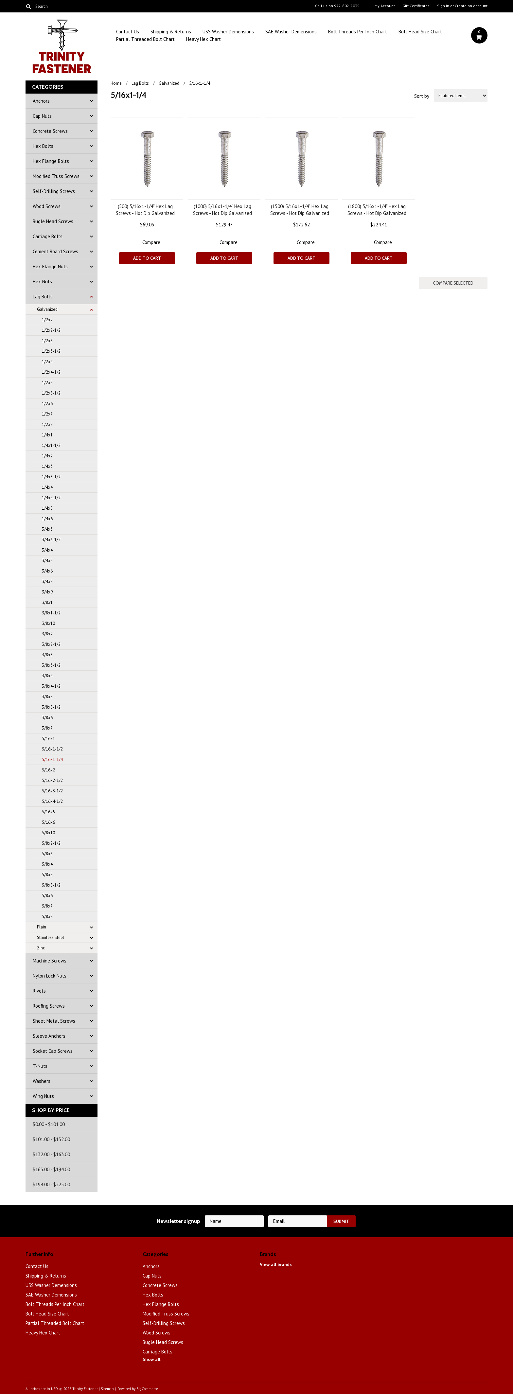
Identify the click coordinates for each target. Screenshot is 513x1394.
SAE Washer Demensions (291, 31)
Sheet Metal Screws (54, 1021)
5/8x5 (47, 874)
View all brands (276, 1264)
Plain (41, 927)
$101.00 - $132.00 (51, 1139)
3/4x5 (47, 560)
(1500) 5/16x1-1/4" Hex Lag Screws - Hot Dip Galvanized (299, 209)
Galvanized (47, 309)
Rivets (39, 991)
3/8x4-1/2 (51, 686)
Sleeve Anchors (49, 1036)
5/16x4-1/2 (52, 801)
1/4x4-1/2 (51, 498)
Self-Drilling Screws (54, 191)
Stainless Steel (50, 937)
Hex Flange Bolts (51, 161)
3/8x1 (47, 602)
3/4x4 (47, 550)
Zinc (41, 948)
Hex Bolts (43, 146)
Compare (151, 242)
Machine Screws (49, 961)
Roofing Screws (49, 1006)
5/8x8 (47, 916)
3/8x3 (47, 655)
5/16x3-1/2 (52, 791)
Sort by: (422, 96)
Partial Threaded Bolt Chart (145, 39)
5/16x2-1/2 (52, 780)
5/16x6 (48, 822)
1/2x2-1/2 (51, 330)
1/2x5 (47, 382)
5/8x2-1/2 (51, 843)
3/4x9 (47, 592)
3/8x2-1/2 (51, 644)
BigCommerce (147, 1388)
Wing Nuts (43, 1096)
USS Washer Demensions (228, 31)
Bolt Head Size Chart (420, 31)
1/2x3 (47, 341)
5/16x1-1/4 (52, 759)
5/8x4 (47, 864)
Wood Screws (47, 206)
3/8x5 (47, 696)
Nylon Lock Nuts (49, 976)
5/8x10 (48, 833)
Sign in (443, 6)
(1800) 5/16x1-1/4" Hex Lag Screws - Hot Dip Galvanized (376, 209)
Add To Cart (147, 258)
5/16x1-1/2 (52, 749)
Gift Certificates (416, 6)
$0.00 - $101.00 (49, 1124)
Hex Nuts (42, 281)
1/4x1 (47, 435)
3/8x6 (47, 717)
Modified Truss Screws (56, 176)
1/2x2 (47, 320)
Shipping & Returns (170, 31)
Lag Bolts (43, 296)
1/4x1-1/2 (51, 445)
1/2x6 (47, 403)
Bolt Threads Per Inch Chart (357, 31)
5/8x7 (47, 906)
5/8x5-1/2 (51, 885)
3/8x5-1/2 (51, 707)
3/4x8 (47, 581)
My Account (385, 6)
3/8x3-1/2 (51, 665)
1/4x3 (47, 466)
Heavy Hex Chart (203, 39)
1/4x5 (47, 508)
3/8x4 (47, 676)
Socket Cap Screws (53, 1051)
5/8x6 (47, 895)
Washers (41, 1081)
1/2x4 (47, 361)
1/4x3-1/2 (51, 477)
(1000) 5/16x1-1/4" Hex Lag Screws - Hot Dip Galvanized (222, 209)
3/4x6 (47, 571)
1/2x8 (47, 424)
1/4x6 (47, 518)
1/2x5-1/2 (51, 393)
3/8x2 (47, 634)
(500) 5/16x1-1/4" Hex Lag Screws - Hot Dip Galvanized (145, 209)
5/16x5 (48, 812)
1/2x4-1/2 (51, 372)
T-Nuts (40, 1066)
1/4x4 (47, 487)
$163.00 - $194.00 (51, 1169)
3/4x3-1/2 (51, 539)
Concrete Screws (50, 131)
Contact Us (127, 31)
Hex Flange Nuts (50, 266)
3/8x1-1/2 (51, 613)
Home (116, 83)
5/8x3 (47, 853)
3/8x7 (47, 728)
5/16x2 (48, 770)
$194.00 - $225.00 (51, 1184)
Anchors (41, 101)
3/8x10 (48, 623)
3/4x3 (47, 529)
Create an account (471, 6)
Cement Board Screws (55, 251)
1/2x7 (47, 414)
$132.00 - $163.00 (51, 1154)
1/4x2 (47, 456)
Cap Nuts (42, 116)
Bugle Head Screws (53, 221)
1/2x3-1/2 (51, 351)
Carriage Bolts (47, 236)
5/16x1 (48, 738)
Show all (151, 1359)
